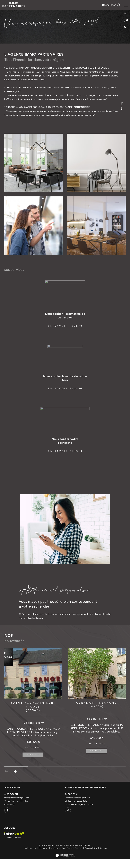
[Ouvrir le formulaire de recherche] (111, 5)
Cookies (103, 848)
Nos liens (79, 848)
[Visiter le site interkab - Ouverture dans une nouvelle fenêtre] (14, 835)
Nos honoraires (30, 848)
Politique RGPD (91, 848)
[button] (15, 771)
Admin (70, 848)
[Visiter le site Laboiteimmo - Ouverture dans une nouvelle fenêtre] (65, 853)
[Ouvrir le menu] (125, 5)
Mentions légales (58, 848)
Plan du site (44, 848)
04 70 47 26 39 (71, 794)
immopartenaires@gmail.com (16, 797)
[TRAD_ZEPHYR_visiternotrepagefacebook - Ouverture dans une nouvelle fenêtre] (7, 810)
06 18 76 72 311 (11, 794)
